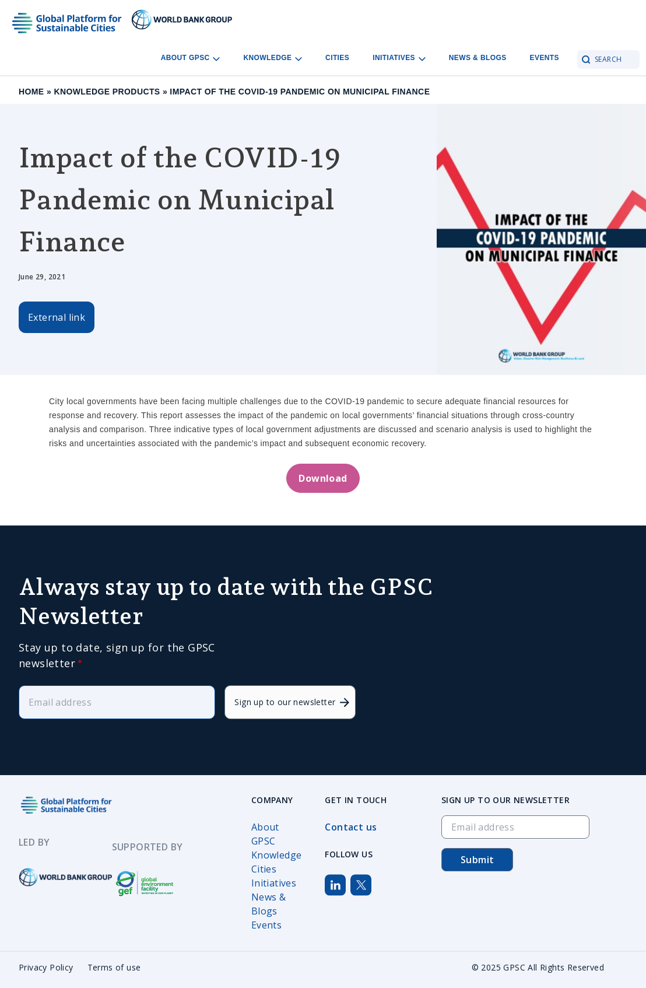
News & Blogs (478, 58)
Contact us (351, 827)
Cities (337, 58)
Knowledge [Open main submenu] (272, 58)
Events (544, 58)
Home (31, 91)
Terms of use (114, 967)
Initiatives (273, 883)
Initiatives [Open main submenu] (399, 58)
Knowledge (276, 855)
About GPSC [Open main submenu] (190, 58)
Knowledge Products (107, 91)
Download (323, 478)
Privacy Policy (46, 967)
